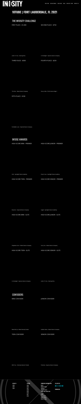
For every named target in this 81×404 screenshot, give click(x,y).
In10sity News (44, 387)
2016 (28, 396)
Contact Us (76, 3)
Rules (64, 3)
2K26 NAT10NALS (53, 3)
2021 (28, 388)
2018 (28, 393)
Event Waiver (43, 397)
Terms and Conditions (45, 391)
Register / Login (70, 3)
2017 (28, 394)
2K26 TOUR (47, 3)
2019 (28, 391)
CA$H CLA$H (60, 3)
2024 (14, 388)
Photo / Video (44, 399)
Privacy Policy (44, 390)
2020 (28, 390)
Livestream (43, 396)
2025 (14, 387)
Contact (42, 388)
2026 (14, 385)
